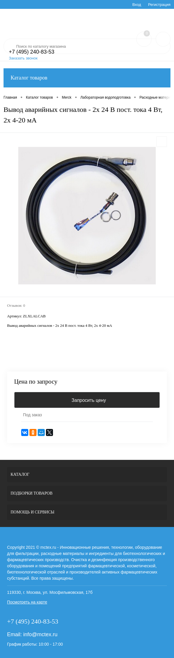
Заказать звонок (23, 58)
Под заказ (32, 414)
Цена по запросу (35, 382)
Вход (136, 4)
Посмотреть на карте (27, 602)
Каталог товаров (87, 77)
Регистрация (159, 4)
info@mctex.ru (40, 634)
